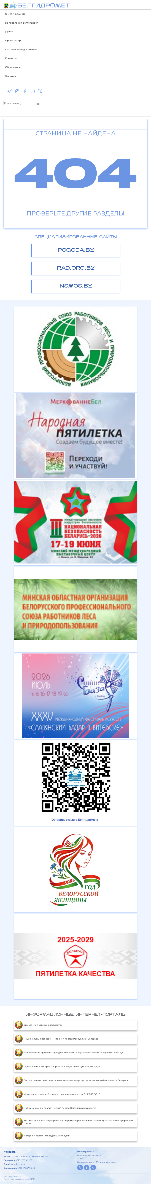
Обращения (12, 67)
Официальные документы (21, 49)
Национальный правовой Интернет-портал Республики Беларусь (56, 1038)
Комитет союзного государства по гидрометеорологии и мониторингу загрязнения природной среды (74, 1121)
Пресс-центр (13, 40)
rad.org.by (76, 268)
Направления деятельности (22, 22)
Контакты (11, 58)
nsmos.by (76, 286)
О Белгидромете (15, 13)
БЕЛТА (32, 1179)
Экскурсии (11, 76)
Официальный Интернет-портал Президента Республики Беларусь (58, 1066)
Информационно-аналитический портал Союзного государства (55, 1108)
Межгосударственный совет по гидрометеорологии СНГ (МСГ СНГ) (58, 1094)
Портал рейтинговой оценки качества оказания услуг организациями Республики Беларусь (71, 1080)
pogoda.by (76, 250)
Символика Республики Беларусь (38, 1025)
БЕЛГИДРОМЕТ (43, 6)
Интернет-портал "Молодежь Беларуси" (42, 1135)
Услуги (9, 31)
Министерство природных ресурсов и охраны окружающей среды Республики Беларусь (70, 1052)
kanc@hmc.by (18, 1164)
